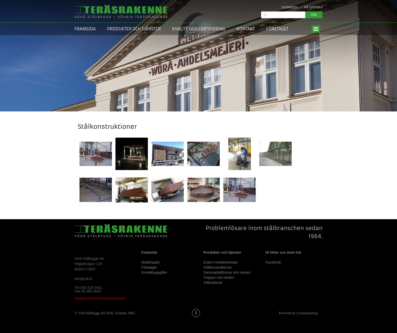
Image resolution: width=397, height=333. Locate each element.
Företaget (277, 28)
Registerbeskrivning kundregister (100, 298)
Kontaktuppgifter (154, 272)
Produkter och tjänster (134, 28)
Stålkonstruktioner (218, 267)
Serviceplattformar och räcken (227, 272)
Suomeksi (289, 7)
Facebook (273, 262)
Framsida (85, 28)
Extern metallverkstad (221, 262)
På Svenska (313, 7)
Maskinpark (151, 262)
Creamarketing (306, 313)
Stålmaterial (213, 282)
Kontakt (245, 28)
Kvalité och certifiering (198, 28)
